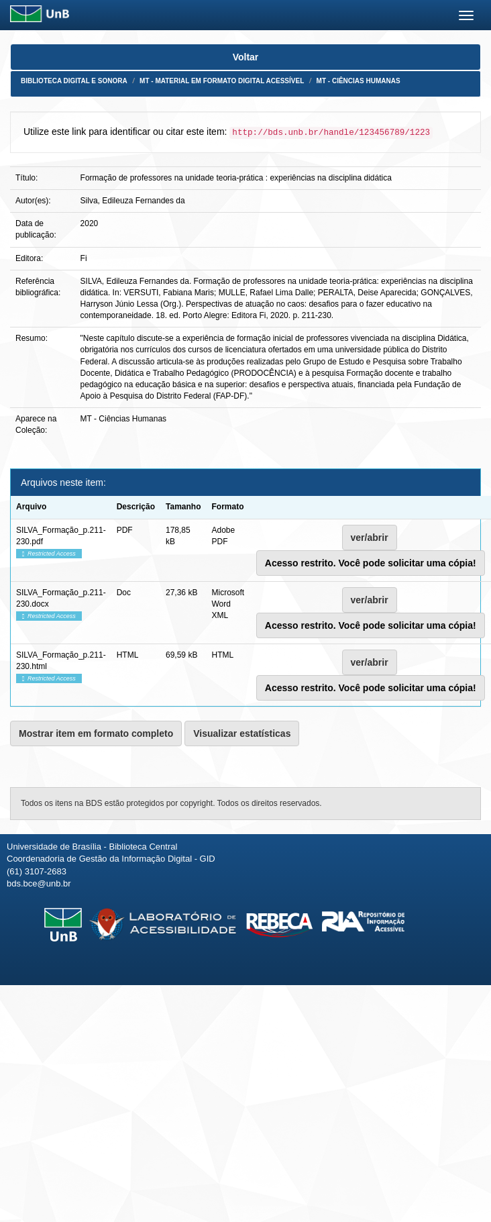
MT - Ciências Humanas (358, 81)
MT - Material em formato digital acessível (222, 81)
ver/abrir (369, 537)
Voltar (246, 57)
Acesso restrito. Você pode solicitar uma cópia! (370, 563)
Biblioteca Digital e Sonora (74, 81)
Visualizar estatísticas (241, 733)
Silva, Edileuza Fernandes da (132, 200)
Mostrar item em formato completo (96, 733)
